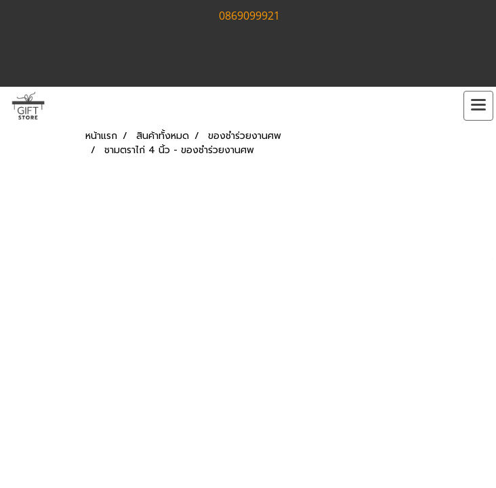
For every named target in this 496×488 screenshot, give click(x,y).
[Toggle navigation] (478, 106)
